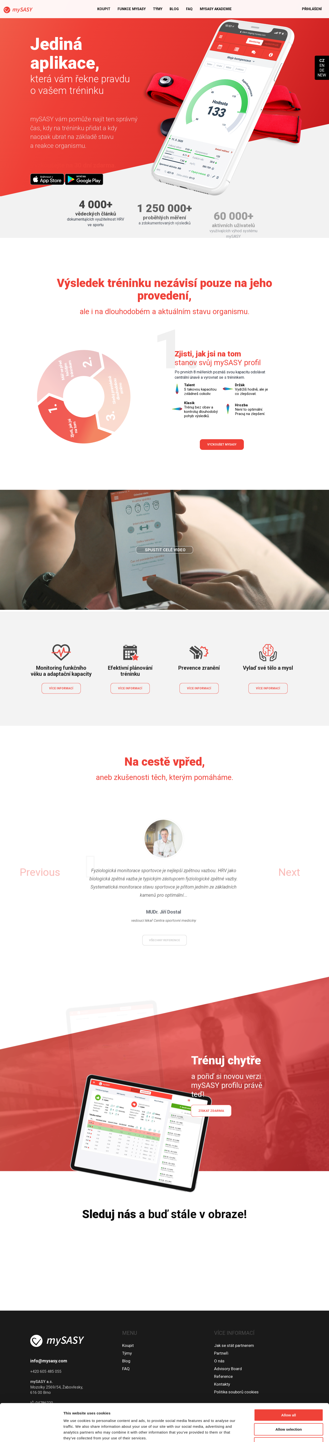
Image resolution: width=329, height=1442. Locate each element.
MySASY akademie (216, 9)
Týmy (157, 9)
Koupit (103, 9)
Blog (174, 9)
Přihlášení (312, 9)
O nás (219, 1361)
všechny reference (164, 919)
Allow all (288, 1383)
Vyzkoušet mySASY (221, 444)
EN (322, 65)
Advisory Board (228, 1368)
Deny (288, 1411)
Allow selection (288, 1397)
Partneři (221, 1353)
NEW (322, 75)
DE (322, 70)
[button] (77, 872)
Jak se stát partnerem (234, 1345)
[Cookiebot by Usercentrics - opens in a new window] (31, 1432)
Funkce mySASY (132, 9)
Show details (254, 1432)
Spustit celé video (165, 569)
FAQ (189, 9)
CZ (322, 60)
